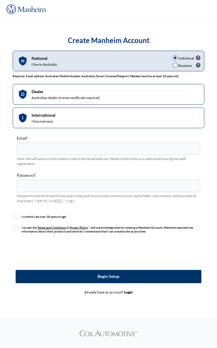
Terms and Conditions (51, 227)
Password (27, 175)
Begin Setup (108, 276)
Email (23, 138)
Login (128, 292)
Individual (186, 58)
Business (185, 65)
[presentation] (108, 251)
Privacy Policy (79, 227)
